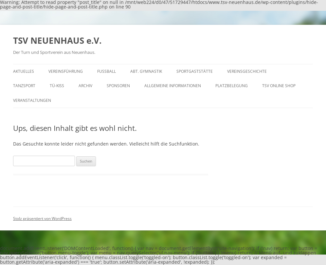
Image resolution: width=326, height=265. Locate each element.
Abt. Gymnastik (146, 71)
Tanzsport (24, 85)
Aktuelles (23, 71)
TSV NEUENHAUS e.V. (57, 40)
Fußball (106, 71)
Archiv (85, 85)
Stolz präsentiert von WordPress (42, 218)
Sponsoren (118, 85)
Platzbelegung (231, 85)
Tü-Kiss (57, 85)
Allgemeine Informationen (172, 85)
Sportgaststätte (194, 71)
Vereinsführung (65, 71)
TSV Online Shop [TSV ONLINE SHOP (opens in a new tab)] (279, 85)
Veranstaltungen (32, 100)
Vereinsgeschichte (247, 71)
